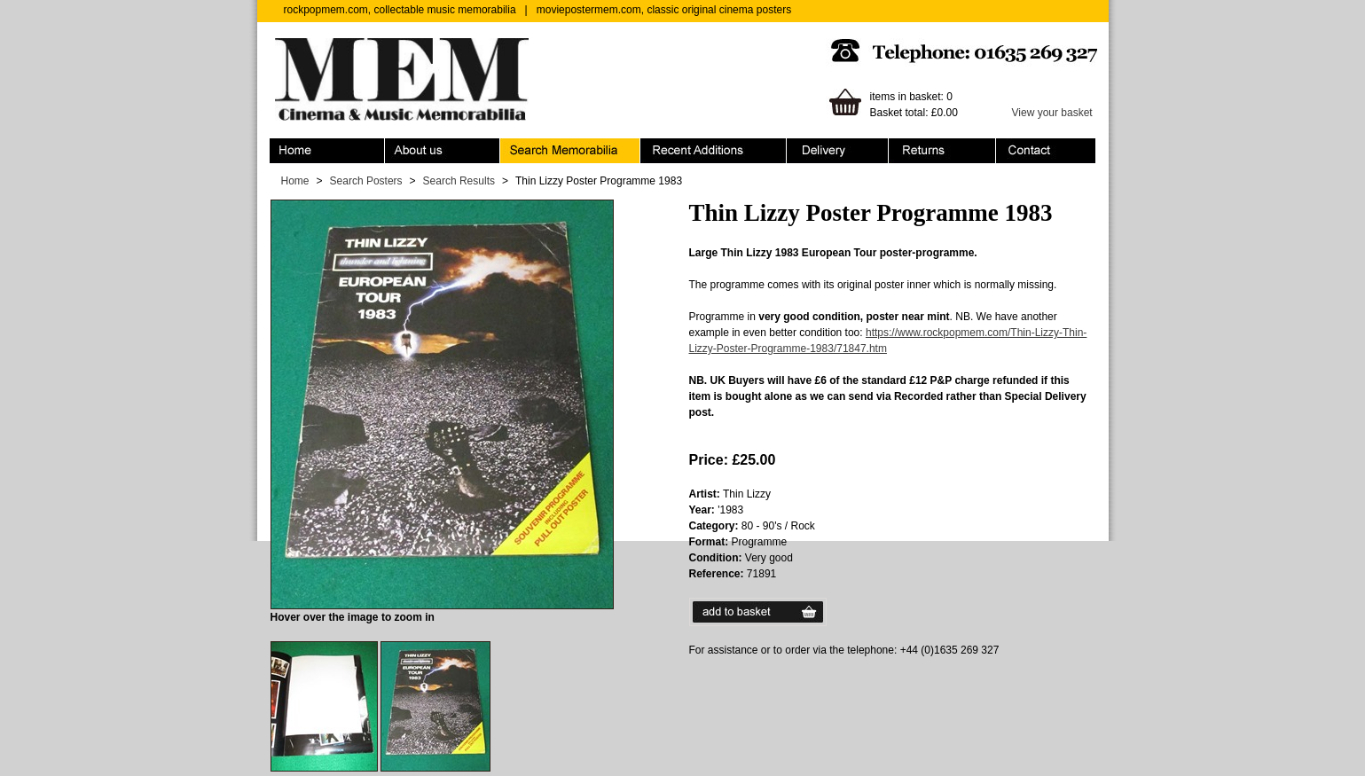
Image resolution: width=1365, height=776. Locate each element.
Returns (942, 150)
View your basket (1052, 112)
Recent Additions (713, 150)
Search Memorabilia (570, 150)
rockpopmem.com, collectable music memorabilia (400, 10)
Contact (1045, 150)
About (442, 150)
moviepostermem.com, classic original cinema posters (664, 10)
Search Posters (366, 181)
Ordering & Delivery (838, 150)
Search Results (459, 181)
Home (327, 150)
